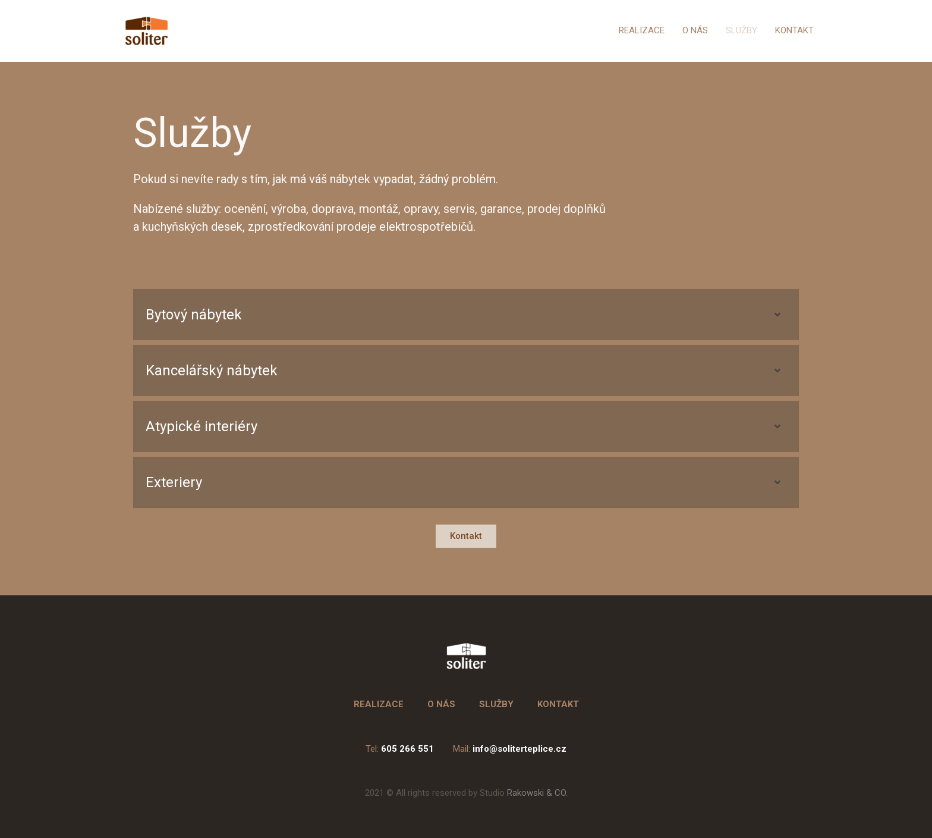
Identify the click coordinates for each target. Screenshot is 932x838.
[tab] (466, 314)
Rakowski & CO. (524, 792)
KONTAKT (794, 30)
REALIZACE (642, 30)
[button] (466, 536)
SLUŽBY (741, 30)
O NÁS (695, 30)
